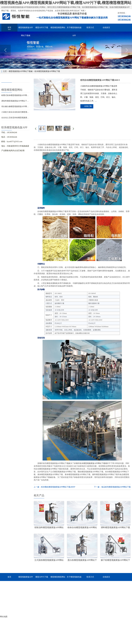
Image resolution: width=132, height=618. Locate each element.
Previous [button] (5, 50)
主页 (5, 71)
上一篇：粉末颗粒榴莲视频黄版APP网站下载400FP (54, 487)
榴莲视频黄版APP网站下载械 (25, 29)
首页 (9, 28)
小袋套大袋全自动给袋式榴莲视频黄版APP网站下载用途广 (25, 112)
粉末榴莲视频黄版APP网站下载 (47, 71)
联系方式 (90, 28)
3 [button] (67, 64)
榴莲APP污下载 (41, 28)
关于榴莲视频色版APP (74, 29)
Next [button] (126, 50)
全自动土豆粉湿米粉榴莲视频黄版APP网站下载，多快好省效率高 (28, 118)
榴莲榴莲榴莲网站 (57, 28)
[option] (66, 50)
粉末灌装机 (53, 283)
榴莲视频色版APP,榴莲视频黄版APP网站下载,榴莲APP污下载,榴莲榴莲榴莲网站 (65, 3)
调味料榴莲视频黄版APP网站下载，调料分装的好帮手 (23, 101)
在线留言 (106, 28)
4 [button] (69, 64)
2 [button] (64, 64)
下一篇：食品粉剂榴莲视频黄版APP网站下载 (112, 487)
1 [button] (62, 64)
